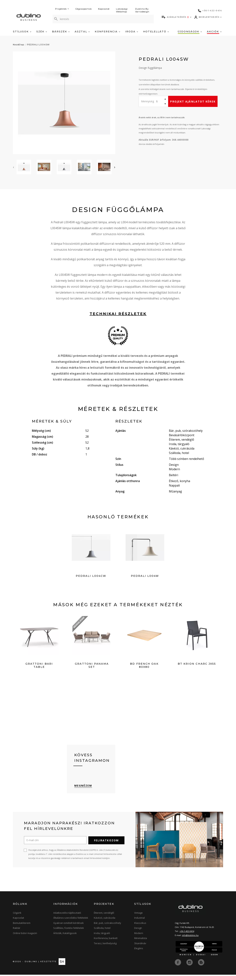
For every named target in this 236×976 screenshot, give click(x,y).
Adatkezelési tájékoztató (67, 914)
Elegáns (138, 950)
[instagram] (189, 964)
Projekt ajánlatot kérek (192, 101)
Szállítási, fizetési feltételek (68, 929)
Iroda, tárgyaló (102, 934)
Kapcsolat (104, 8)
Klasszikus (140, 924)
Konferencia (107, 31)
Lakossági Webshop (122, 10)
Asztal (82, 31)
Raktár (16, 929)
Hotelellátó (156, 31)
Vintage (138, 914)
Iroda (131, 31)
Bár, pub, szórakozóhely (107, 924)
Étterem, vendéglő (104, 914)
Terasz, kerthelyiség (105, 945)
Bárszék (61, 31)
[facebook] (178, 964)
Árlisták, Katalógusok (65, 934)
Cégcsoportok (83, 8)
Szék (41, 31)
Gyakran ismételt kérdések (68, 924)
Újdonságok (190, 31)
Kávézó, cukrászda (104, 919)
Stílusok (22, 31)
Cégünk (17, 914)
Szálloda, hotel (102, 929)
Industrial (139, 919)
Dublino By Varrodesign (142, 10)
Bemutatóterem (21, 924)
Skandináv (140, 945)
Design (138, 929)
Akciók (214, 31)
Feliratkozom (106, 842)
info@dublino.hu (190, 937)
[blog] (201, 964)
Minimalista (140, 940)
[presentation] (13, 167)
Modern (138, 934)
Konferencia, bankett (105, 940)
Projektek (62, 8)
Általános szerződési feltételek (70, 919)
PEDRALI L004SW (38, 44)
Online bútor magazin (25, 934)
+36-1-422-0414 (187, 933)
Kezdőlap (18, 44)
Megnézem (83, 787)
